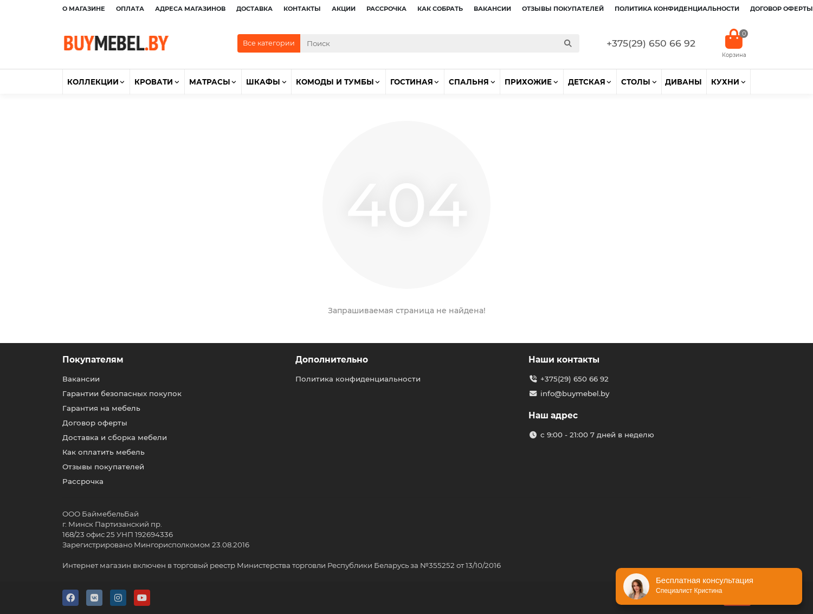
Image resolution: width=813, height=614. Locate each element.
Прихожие (528, 81)
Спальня (469, 81)
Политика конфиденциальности (677, 8)
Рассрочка (386, 8)
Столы (635, 81)
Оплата (130, 8)
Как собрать (440, 8)
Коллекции (93, 81)
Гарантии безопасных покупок (122, 393)
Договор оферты (781, 8)
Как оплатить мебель (103, 452)
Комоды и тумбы (335, 81)
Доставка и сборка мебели (114, 437)
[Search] (440, 43)
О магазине (83, 8)
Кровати (153, 81)
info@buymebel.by (574, 393)
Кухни (725, 81)
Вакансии (492, 8)
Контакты (302, 8)
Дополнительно (331, 359)
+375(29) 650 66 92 (650, 43)
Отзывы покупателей (563, 8)
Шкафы (263, 81)
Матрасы (209, 81)
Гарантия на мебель (101, 408)
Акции (344, 8)
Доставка (254, 8)
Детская (586, 81)
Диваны (683, 81)
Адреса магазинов (190, 8)
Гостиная (411, 81)
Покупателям (93, 359)
